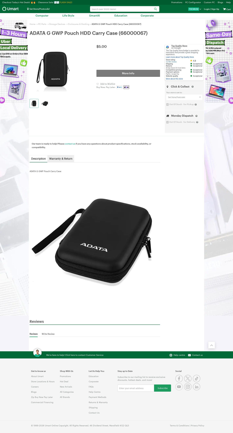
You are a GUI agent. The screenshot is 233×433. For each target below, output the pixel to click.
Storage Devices (57, 24)
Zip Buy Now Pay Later (42, 397)
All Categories (67, 392)
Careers (35, 386)
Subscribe (163, 388)
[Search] (155, 9)
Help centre (179, 355)
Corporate (147, 15)
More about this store (174, 79)
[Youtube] (179, 389)
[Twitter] (188, 381)
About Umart (37, 376)
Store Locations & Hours (43, 381)
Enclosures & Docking (78, 24)
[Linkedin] (197, 389)
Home (32, 24)
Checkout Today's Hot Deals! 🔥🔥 (19, 2)
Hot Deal (64, 381)
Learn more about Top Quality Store (180, 57)
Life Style (68, 15)
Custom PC (209, 2)
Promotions (176, 2)
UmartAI (94, 15)
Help (228, 2)
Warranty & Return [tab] (60, 158)
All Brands (65, 397)
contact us (70, 143)
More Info (128, 73)
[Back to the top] (211, 345)
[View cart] (224, 9)
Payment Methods (97, 397)
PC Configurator (193, 2)
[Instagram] (188, 389)
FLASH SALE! (66, 2)
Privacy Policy (197, 425)
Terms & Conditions (179, 425)
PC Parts (42, 24)
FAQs (91, 386)
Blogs (220, 2)
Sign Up (215, 9)
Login (207, 9)
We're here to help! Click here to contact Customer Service (74, 355)
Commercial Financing (42, 402)
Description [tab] (38, 158)
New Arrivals (66, 386)
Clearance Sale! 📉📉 (48, 2)
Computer (42, 15)
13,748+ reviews (171, 62)
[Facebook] (179, 381)
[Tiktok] (197, 381)
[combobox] (124, 9)
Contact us (197, 355)
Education (120, 15)
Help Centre (94, 392)
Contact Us (94, 412)
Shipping (93, 407)
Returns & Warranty (98, 402)
